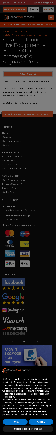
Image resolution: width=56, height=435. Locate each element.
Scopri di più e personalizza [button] (28, 429)
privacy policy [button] (30, 385)
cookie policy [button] (8, 397)
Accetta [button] (41, 422)
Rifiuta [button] (15, 422)
